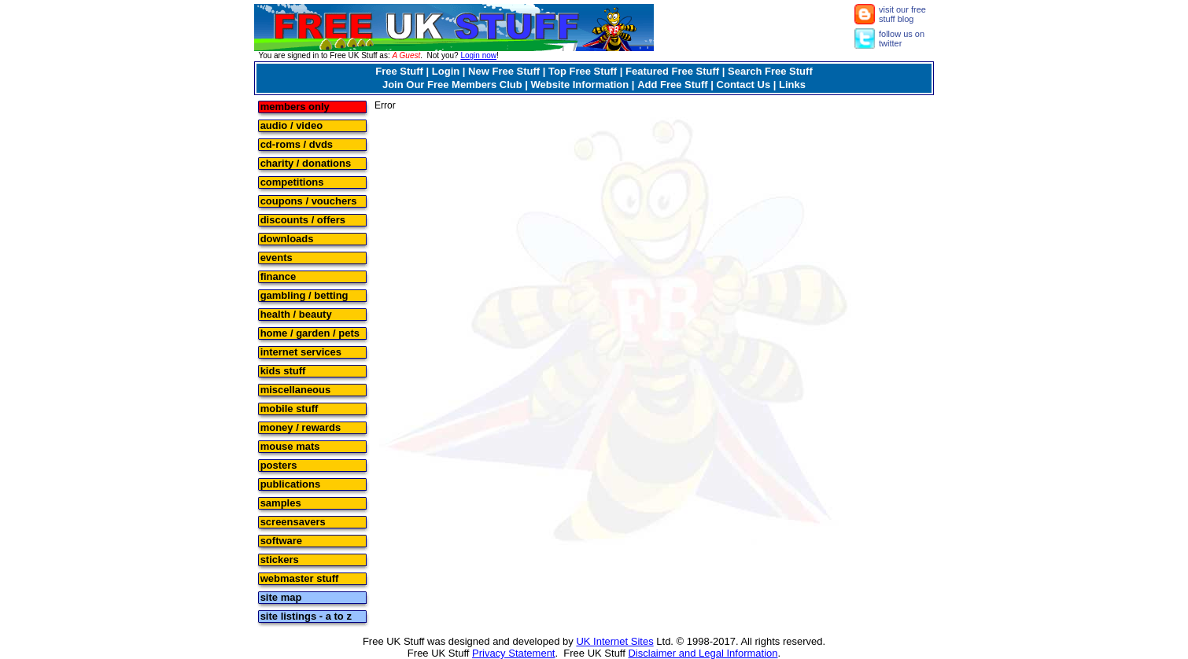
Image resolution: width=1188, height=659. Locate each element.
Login (445, 71)
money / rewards (300, 427)
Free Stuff (399, 71)
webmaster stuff (299, 578)
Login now (478, 55)
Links (792, 84)
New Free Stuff (504, 71)
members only (295, 106)
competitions (292, 181)
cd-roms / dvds (296, 143)
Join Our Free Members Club (452, 84)
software (281, 540)
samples (280, 502)
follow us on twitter (901, 38)
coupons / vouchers (308, 200)
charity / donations (306, 162)
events (276, 257)
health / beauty (296, 313)
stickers (279, 559)
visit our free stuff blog (902, 14)
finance (278, 276)
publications (290, 483)
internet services (300, 351)
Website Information (580, 84)
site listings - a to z (306, 615)
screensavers (293, 521)
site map (281, 596)
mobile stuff (289, 408)
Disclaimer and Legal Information (702, 653)
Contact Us (744, 84)
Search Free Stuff (770, 71)
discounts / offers (302, 219)
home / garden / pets (310, 332)
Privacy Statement (513, 653)
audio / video (291, 125)
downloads (287, 238)
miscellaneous (295, 389)
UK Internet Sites (614, 641)
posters (278, 464)
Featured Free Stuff (672, 71)
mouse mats (290, 445)
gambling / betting (304, 294)
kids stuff (283, 370)
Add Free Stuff (672, 84)
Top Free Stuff (582, 71)
